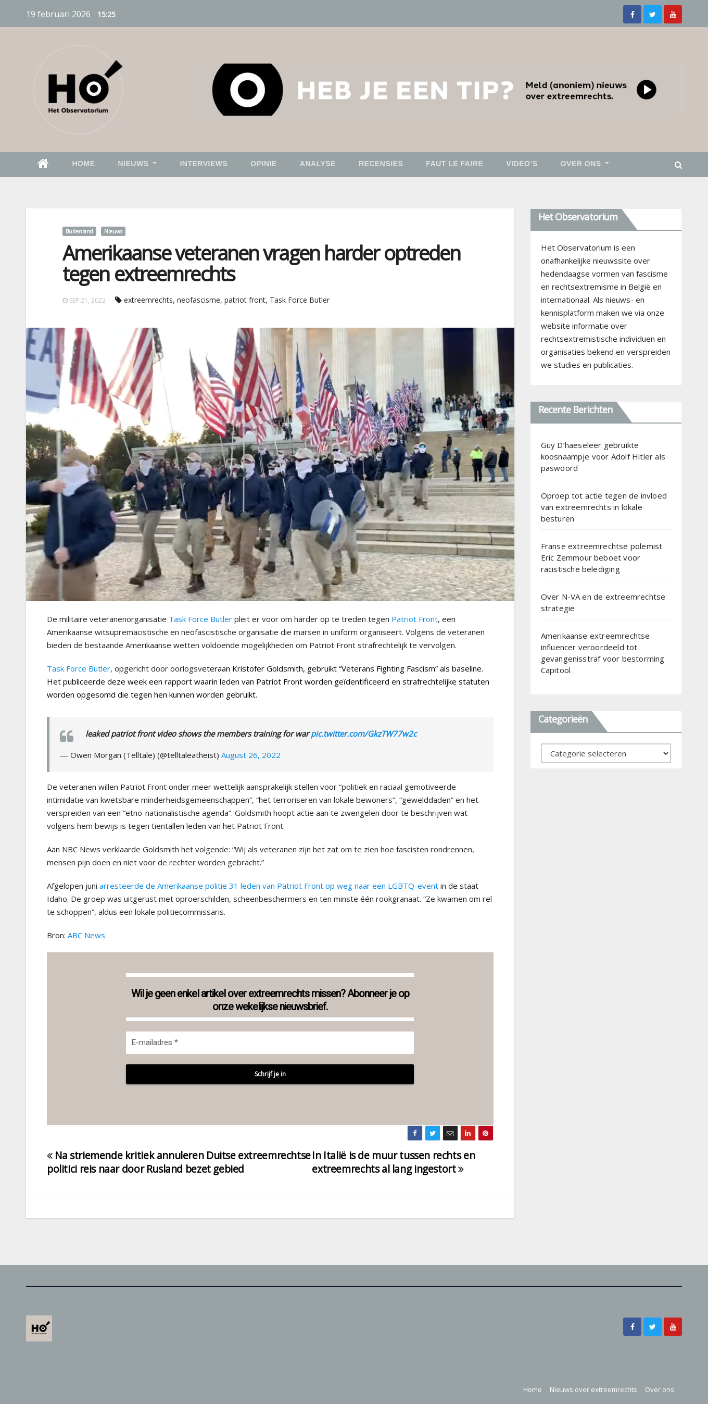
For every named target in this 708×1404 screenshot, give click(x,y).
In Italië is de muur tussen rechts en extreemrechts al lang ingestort (393, 1162)
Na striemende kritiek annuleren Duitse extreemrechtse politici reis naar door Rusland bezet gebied (179, 1162)
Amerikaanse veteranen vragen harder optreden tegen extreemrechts (261, 263)
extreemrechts (148, 300)
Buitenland (79, 231)
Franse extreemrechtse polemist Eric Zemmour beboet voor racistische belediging (602, 557)
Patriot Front (414, 619)
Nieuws (137, 163)
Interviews (203, 163)
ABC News (86, 935)
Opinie (263, 163)
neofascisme (198, 300)
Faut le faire (454, 163)
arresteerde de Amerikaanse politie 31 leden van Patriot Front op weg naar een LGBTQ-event (268, 885)
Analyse (318, 163)
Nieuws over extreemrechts (593, 1389)
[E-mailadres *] (270, 1043)
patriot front (245, 300)
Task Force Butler (300, 300)
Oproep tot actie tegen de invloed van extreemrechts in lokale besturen (604, 507)
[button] (678, 164)
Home (83, 163)
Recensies (381, 163)
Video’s (521, 163)
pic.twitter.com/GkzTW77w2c (363, 733)
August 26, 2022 (251, 755)
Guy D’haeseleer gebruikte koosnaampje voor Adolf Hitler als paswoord (603, 456)
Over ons (585, 163)
